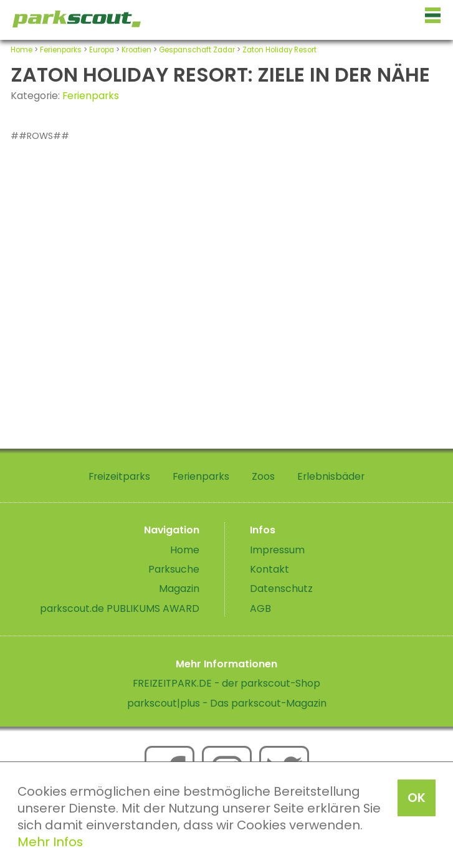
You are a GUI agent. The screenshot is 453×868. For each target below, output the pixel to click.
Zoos (263, 476)
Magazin (179, 588)
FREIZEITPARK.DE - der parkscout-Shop (226, 683)
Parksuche (173, 569)
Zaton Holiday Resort (279, 50)
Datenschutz (281, 588)
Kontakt (269, 569)
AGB (260, 608)
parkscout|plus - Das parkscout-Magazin (227, 703)
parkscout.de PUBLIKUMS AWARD (119, 608)
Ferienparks (61, 50)
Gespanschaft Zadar (197, 50)
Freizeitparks (119, 476)
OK (417, 797)
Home (21, 50)
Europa (101, 50)
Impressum (277, 550)
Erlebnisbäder (331, 476)
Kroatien (136, 50)
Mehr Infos (50, 842)
